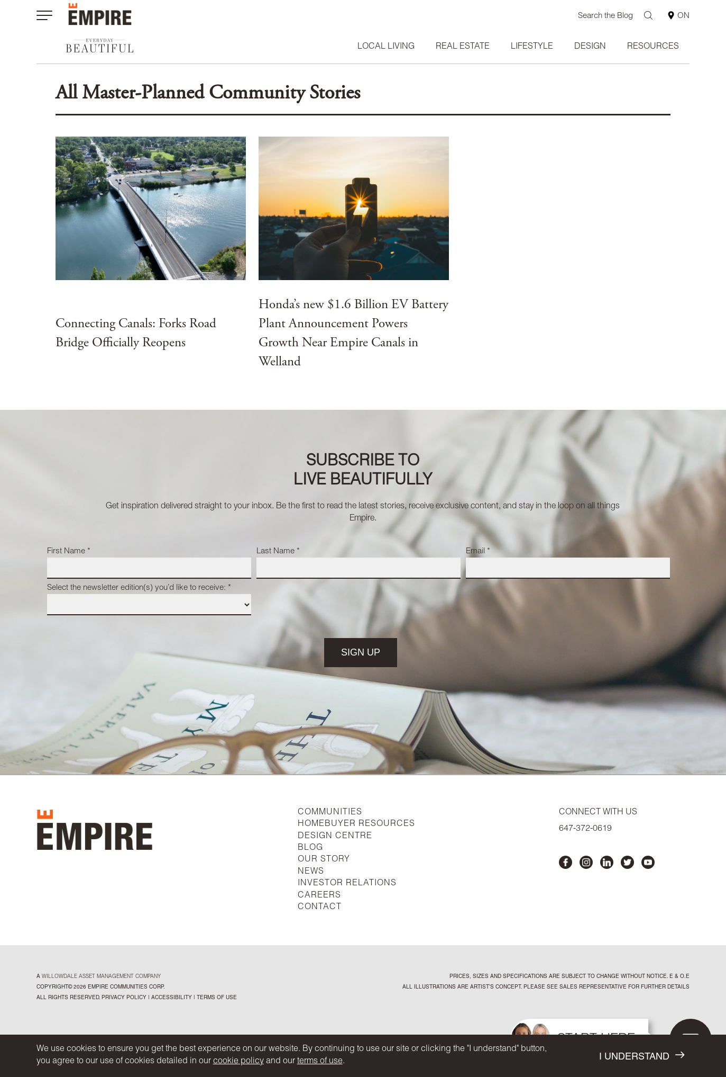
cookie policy (238, 1061)
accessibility (171, 998)
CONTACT (320, 907)
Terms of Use (216, 998)
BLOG (310, 848)
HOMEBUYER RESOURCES (356, 824)
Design (590, 47)
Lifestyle (532, 47)
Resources (653, 47)
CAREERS (319, 896)
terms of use (320, 1061)
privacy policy (124, 998)
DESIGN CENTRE (335, 836)
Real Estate (463, 47)
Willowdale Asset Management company (101, 977)
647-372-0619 (585, 829)
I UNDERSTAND (641, 1056)
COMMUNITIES (330, 813)
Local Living (386, 47)
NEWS (311, 872)
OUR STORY (324, 860)
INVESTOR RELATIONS (347, 883)
